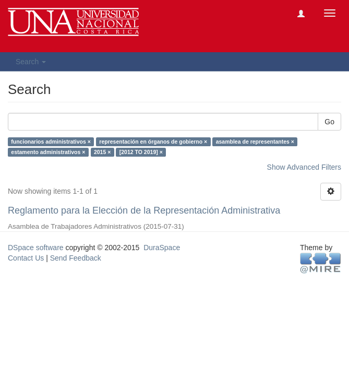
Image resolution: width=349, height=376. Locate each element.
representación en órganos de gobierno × (153, 141)
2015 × (102, 152)
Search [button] (31, 61)
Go (329, 122)
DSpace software (36, 247)
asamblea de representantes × (255, 141)
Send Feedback (75, 258)
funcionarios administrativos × (51, 141)
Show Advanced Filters (304, 167)
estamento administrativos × (48, 152)
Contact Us (26, 258)
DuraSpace (161, 247)
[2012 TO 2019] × (141, 152)
